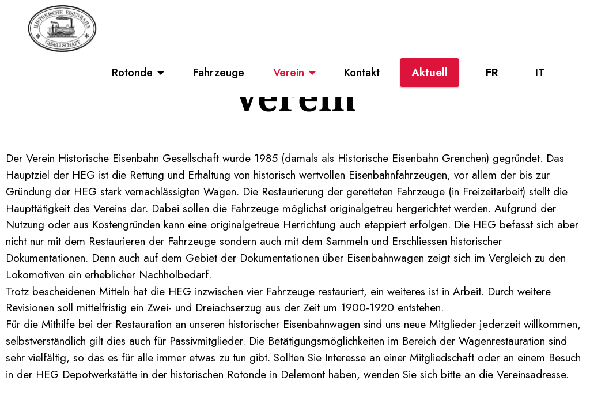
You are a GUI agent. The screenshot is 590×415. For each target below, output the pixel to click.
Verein (288, 72)
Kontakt (362, 72)
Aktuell (429, 72)
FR (492, 72)
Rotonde (132, 72)
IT (540, 72)
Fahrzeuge (218, 72)
